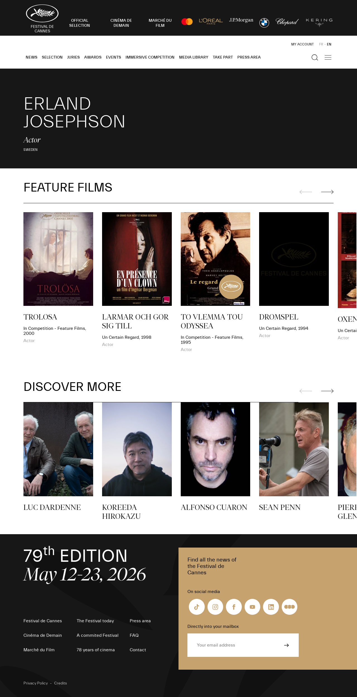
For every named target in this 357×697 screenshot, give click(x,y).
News (31, 57)
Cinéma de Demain (42, 635)
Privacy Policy (35, 683)
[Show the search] (314, 57)
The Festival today (95, 620)
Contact (138, 649)
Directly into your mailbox (213, 626)
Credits (60, 683)
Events (113, 57)
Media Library (193, 57)
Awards (93, 57)
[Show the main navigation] (328, 57)
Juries (73, 57)
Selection (52, 57)
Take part (223, 57)
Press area (249, 57)
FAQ (134, 635)
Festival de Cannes (42, 620)
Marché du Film (39, 649)
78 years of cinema (96, 649)
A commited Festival (98, 635)
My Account (302, 44)
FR (321, 44)
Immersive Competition (150, 57)
